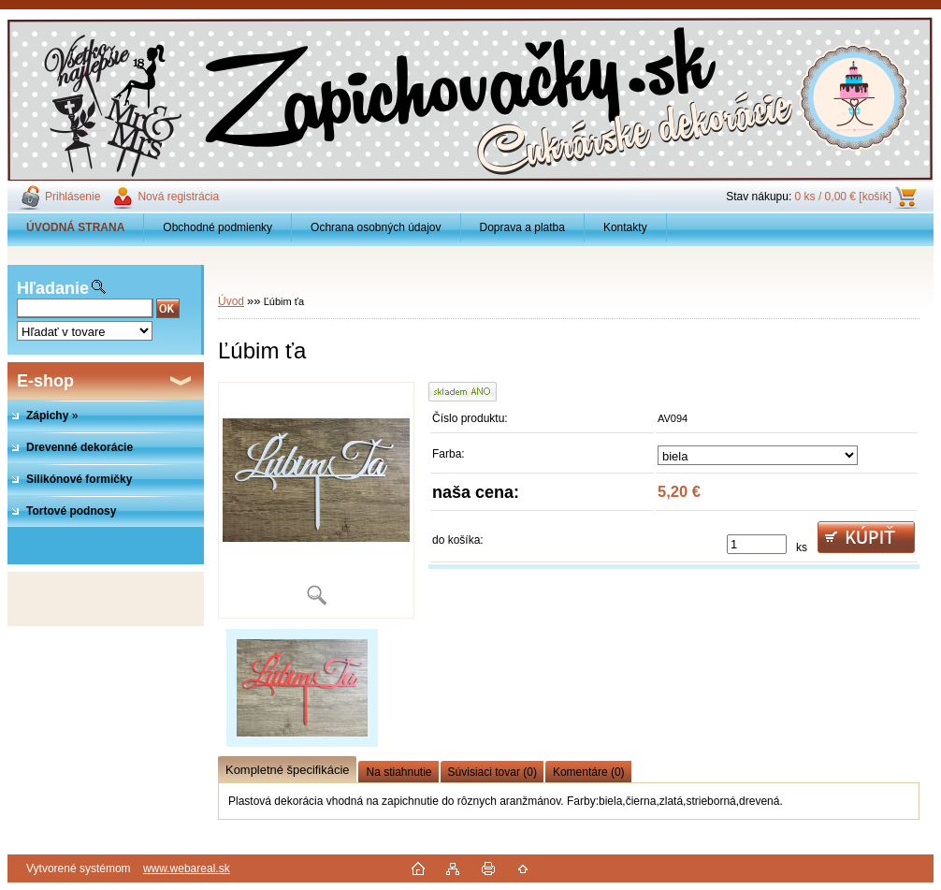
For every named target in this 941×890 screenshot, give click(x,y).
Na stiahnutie (398, 772)
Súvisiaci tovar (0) (492, 772)
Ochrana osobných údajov (376, 227)
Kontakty (625, 227)
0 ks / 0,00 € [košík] (843, 196)
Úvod (231, 301)
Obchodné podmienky (217, 227)
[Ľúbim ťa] (316, 500)
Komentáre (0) (589, 772)
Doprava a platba (522, 227)
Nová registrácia (178, 196)
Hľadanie (53, 288)
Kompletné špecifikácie (287, 770)
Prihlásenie (72, 196)
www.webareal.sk (186, 868)
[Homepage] (75, 227)
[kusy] (757, 544)
